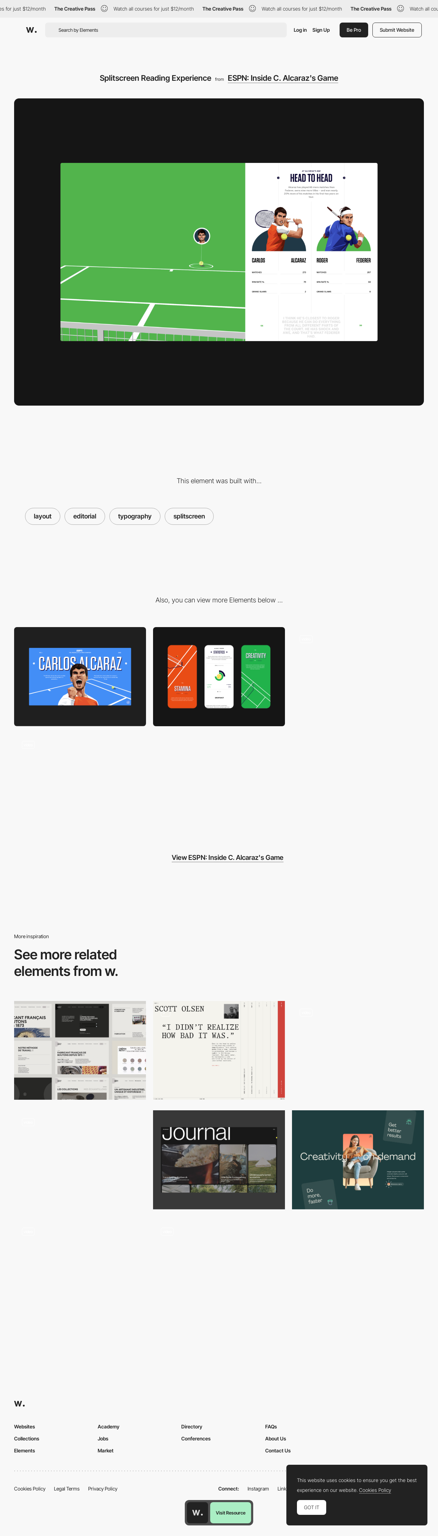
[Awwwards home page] (197, 1512)
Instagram (258, 1489)
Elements (24, 1450)
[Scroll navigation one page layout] (219, 1267)
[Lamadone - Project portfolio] (80, 1157)
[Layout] (80, 1050)
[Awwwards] (31, 30)
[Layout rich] (219, 1050)
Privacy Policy (102, 1489)
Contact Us (278, 1450)
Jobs (103, 1438)
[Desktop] (80, 676)
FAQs (271, 1426)
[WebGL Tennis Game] (358, 676)
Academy (109, 1426)
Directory (191, 1426)
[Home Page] (80, 1269)
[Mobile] (219, 676)
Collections (26, 1438)
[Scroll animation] (80, 782)
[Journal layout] (219, 1159)
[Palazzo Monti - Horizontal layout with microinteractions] (358, 1048)
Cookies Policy (29, 1489)
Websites (24, 1426)
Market (106, 1450)
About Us (275, 1438)
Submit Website (397, 30)
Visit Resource (230, 1513)
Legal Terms (67, 1489)
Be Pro (354, 30)
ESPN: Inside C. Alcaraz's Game (283, 78)
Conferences (196, 1438)
